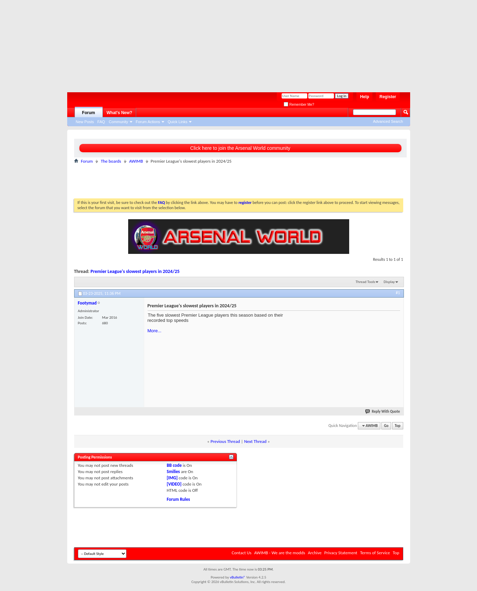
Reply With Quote (383, 411)
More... (154, 330)
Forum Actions (148, 122)
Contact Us (241, 552)
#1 (398, 292)
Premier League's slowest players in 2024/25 (134, 271)
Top (397, 425)
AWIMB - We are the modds (279, 552)
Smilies (173, 471)
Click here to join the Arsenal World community (240, 148)
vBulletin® (237, 577)
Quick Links (177, 122)
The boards (111, 161)
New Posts (85, 122)
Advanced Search (388, 121)
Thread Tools (366, 282)
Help (364, 96)
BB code (174, 465)
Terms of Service (375, 552)
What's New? (119, 112)
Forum (88, 112)
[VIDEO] (174, 484)
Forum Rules (178, 499)
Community (118, 122)
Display (389, 282)
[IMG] (172, 477)
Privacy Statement (340, 552)
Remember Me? (299, 104)
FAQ (101, 122)
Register (387, 96)
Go (386, 425)
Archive (314, 552)
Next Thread (255, 441)
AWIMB (136, 161)
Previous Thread (225, 441)
